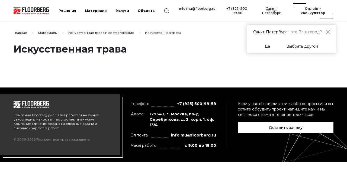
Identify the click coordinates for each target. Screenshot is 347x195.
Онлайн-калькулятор (313, 10)
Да (267, 46)
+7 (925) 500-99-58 (237, 10)
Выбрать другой (302, 46)
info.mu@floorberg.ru (197, 8)
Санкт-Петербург (271, 10)
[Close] (328, 32)
